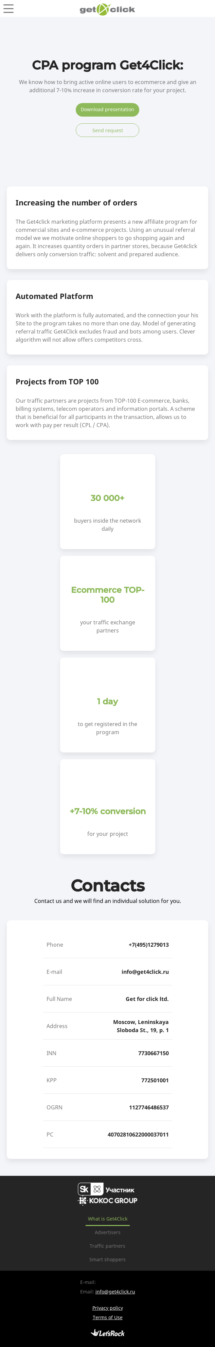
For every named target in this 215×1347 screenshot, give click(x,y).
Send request (107, 130)
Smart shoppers (107, 1259)
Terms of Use (108, 1317)
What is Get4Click (107, 1218)
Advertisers (108, 1232)
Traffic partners (107, 1246)
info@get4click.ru (145, 972)
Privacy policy (107, 1308)
